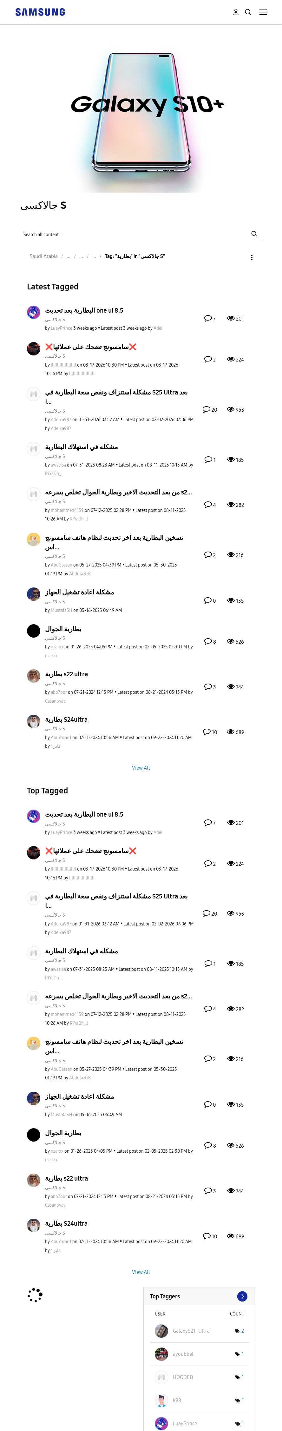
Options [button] (241, 257)
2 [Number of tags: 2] (242, 1331)
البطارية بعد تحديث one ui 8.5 (84, 310)
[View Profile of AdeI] (158, 328)
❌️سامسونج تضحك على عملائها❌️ (91, 347)
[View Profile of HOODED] (183, 1377)
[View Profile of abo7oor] (59, 692)
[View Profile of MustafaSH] (61, 610)
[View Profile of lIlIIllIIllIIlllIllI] (63, 365)
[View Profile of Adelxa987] (61, 419)
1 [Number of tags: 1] (243, 1354)
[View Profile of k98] (177, 1400)
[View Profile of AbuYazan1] (61, 737)
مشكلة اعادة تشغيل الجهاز (79, 592)
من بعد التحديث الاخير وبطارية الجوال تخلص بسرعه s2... (118, 492)
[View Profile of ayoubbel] (183, 1354)
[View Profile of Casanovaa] (55, 701)
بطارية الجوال (63, 629)
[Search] (140, 233)
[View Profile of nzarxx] (57, 647)
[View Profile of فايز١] (56, 746)
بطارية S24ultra (66, 719)
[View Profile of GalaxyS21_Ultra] (191, 1331)
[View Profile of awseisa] (58, 465)
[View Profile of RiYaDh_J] (54, 473)
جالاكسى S (55, 319)
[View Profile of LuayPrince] (61, 328)
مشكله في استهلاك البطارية (81, 447)
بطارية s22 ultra (66, 674)
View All (141, 768)
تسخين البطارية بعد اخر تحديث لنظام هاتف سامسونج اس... (114, 542)
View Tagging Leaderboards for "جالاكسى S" (199, 1296)
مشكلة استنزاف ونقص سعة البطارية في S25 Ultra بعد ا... (116, 397)
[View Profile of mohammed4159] (67, 510)
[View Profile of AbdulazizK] (80, 574)
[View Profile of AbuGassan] (61, 565)
